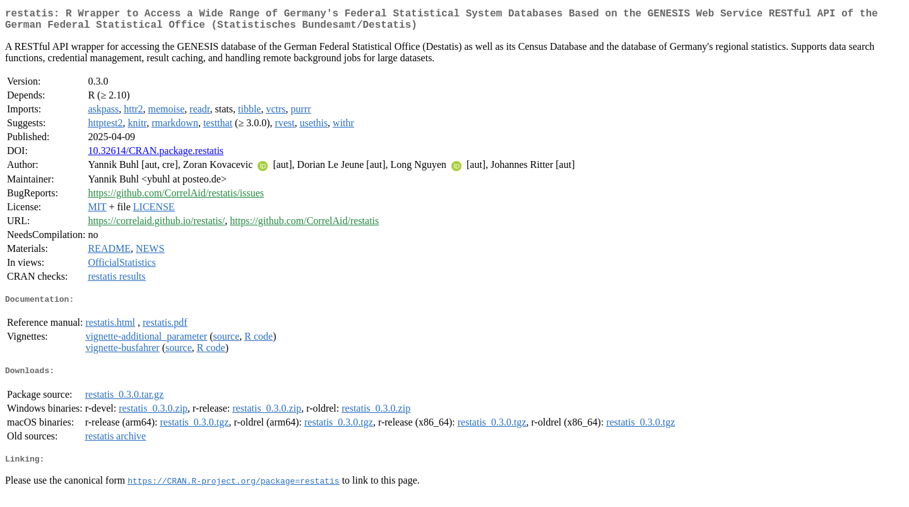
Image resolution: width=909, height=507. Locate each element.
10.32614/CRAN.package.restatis (155, 155)
